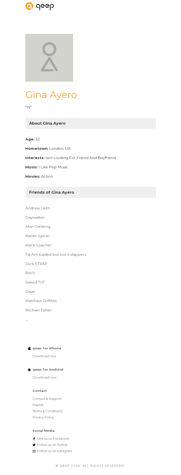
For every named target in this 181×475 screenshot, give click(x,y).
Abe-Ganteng (37, 226)
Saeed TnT (35, 282)
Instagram (54, 451)
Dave (30, 291)
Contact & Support (47, 398)
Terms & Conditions (47, 411)
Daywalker (35, 217)
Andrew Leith (37, 208)
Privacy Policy (43, 417)
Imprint (38, 405)
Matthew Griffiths (41, 301)
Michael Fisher (38, 310)
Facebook (53, 438)
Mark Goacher (38, 245)
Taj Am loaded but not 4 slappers (55, 254)
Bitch (30, 273)
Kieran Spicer (37, 236)
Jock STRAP (36, 264)
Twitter (52, 445)
